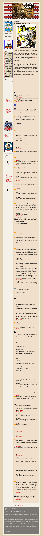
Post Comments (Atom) (20, 505)
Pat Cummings (17, 217)
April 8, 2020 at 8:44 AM (18, 168)
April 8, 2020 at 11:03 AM (19, 233)
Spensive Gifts (7, 112)
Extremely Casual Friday (8, 111)
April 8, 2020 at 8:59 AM (18, 180)
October (7, 92)
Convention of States (6, 136)
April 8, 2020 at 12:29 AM (19, 105)
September (7, 93)
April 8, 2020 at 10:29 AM (19, 215)
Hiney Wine (34, 57)
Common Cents (6, 135)
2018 (6, 190)
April (6, 98)
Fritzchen (17, 160)
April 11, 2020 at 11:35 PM (19, 431)
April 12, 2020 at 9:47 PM (19, 455)
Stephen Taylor (18, 150)
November (7, 164)
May (6, 97)
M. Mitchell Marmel (18, 103)
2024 (6, 158)
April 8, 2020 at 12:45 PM (19, 319)
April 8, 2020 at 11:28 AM (19, 279)
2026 (6, 156)
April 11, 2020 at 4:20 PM (19, 426)
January (7, 115)
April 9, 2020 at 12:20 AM (19, 411)
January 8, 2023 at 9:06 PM (19, 499)
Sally (16, 166)
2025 (6, 157)
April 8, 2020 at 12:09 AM (19, 97)
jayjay (16, 321)
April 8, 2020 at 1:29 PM (18, 328)
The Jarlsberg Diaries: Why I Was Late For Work (9, 109)
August (7, 94)
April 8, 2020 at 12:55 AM (19, 112)
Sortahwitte (17, 202)
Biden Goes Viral (8, 100)
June (6, 96)
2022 (6, 160)
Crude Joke (7, 175)
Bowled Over (7, 110)
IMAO (5, 137)
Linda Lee (17, 188)
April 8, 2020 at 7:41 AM (18, 164)
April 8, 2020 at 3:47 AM (18, 126)
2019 (6, 189)
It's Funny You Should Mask (9, 176)
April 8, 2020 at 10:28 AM (19, 211)
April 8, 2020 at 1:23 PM (18, 323)
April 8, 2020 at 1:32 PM (18, 375)
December (7, 163)
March (6, 113)
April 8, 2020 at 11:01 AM (19, 228)
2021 (6, 161)
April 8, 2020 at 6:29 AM (18, 148)
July (6, 95)
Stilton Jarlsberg (18, 330)
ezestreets (17, 99)
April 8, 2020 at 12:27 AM (19, 101)
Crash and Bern (7, 180)
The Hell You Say (8, 177)
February (7, 114)
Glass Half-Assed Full (8, 179)
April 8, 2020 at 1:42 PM (18, 381)
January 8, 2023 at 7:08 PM (19, 492)
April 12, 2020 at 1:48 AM (19, 436)
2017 (6, 191)
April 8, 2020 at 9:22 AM (18, 190)
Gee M (16, 423)
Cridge (17, 156)
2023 (6, 159)
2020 (6, 162)
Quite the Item (7, 99)
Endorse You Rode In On (8, 178)
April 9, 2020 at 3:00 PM (18, 416)
